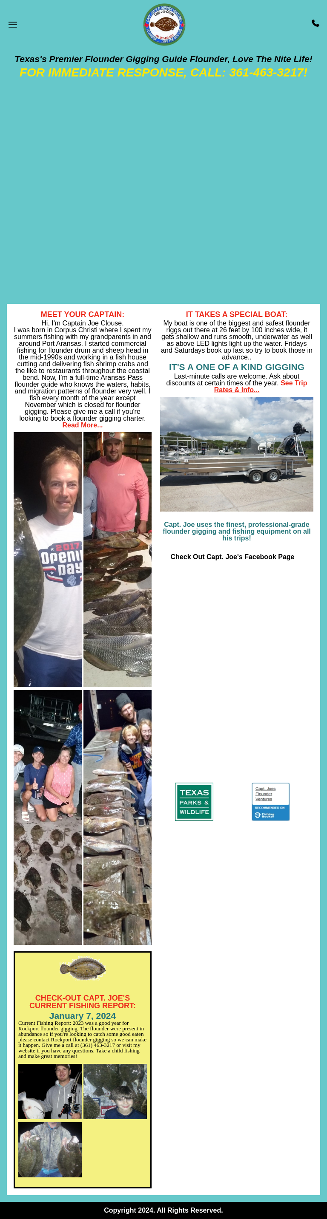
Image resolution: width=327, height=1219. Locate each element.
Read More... (82, 425)
